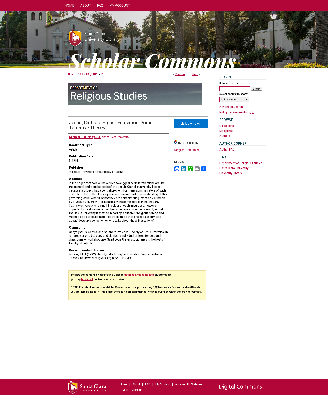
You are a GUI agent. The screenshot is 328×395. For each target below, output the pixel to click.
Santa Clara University (234, 168)
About (136, 384)
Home (71, 74)
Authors (224, 136)
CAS (80, 74)
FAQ (147, 384)
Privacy (124, 390)
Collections (226, 125)
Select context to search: (234, 93)
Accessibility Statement (189, 384)
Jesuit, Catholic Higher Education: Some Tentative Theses (110, 125)
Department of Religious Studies (240, 163)
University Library (230, 173)
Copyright (137, 390)
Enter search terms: (230, 83)
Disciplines (226, 131)
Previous (180, 74)
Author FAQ (227, 149)
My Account (162, 384)
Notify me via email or (236, 112)
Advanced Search (231, 106)
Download (190, 123)
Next (195, 74)
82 (101, 74)
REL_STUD (91, 74)
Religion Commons (186, 150)
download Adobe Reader (139, 274)
